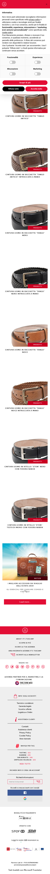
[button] (46, 4)
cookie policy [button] (7, 32)
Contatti (25, 726)
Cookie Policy (25, 736)
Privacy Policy (25, 733)
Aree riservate (25, 739)
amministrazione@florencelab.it (25, 865)
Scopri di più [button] (25, 83)
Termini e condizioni (25, 703)
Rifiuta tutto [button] (13, 89)
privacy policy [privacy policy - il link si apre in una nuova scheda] (34, 20)
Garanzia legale (25, 706)
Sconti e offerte (25, 709)
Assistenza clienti (25, 729)
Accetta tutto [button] (36, 89)
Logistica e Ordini (25, 712)
